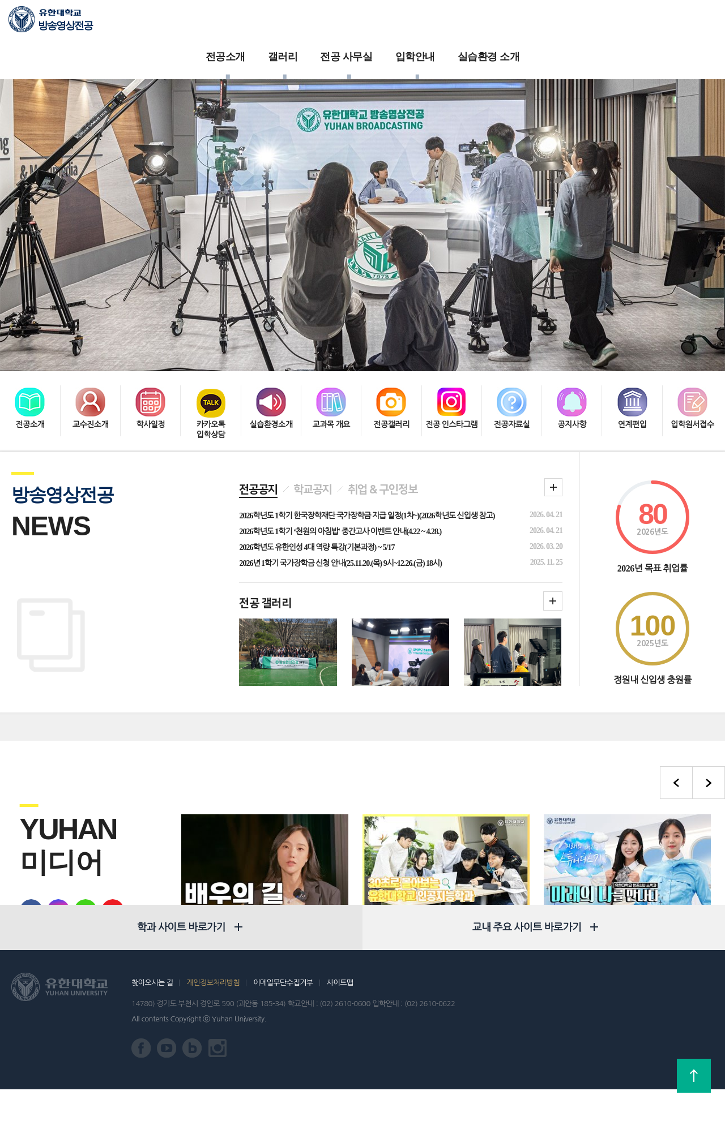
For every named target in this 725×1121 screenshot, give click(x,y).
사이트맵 (340, 1014)
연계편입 (632, 350)
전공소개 (239, 22)
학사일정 (150, 350)
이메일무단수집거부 (283, 1014)
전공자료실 (512, 350)
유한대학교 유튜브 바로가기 (107, 840)
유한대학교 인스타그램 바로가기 (218, 1080)
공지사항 (571, 350)
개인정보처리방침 (213, 1014)
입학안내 (429, 22)
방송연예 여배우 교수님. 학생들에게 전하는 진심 (239, 865)
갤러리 (297, 22)
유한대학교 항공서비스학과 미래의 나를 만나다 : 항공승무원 (627, 865)
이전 (676, 712)
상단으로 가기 (694, 1076)
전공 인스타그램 (451, 350)
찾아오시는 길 (152, 1014)
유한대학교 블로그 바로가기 (80, 840)
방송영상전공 (65, 25)
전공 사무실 (360, 22)
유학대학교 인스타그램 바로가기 (52, 840)
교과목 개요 (330, 350)
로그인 (655, 23)
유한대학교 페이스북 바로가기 (25, 840)
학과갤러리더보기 (552, 530)
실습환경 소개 (503, 22)
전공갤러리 (391, 350)
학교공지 (312, 419)
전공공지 (258, 419)
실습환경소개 (270, 350)
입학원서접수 (692, 350)
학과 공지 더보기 (553, 417)
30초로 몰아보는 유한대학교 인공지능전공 (431, 865)
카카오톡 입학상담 (211, 355)
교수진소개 (90, 350)
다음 (708, 712)
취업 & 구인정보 (382, 419)
